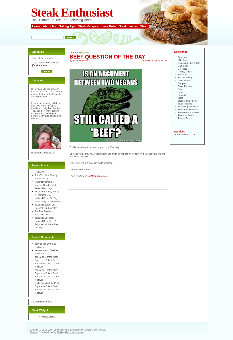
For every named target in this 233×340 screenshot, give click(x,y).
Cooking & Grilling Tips (189, 63)
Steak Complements (188, 101)
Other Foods (184, 80)
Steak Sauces (128, 26)
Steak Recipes (88, 26)
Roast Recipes (185, 86)
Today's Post (184, 118)
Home (36, 26)
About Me (49, 26)
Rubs (180, 89)
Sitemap (34, 332)
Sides (180, 98)
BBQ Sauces (184, 60)
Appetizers (183, 57)
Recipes (182, 83)
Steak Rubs (108, 26)
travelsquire (40, 250)
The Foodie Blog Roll (41, 301)
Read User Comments (153, 60)
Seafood (182, 95)
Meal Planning (185, 77)
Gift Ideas (182, 69)
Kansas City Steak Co (94, 330)
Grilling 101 (40, 172)
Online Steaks (49, 316)
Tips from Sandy (186, 115)
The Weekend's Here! (188, 112)
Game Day (183, 66)
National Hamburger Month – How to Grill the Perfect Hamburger (46, 185)
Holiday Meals (184, 72)
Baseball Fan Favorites (46, 208)
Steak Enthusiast (72, 12)
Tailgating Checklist (44, 218)
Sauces (181, 92)
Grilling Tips (67, 26)
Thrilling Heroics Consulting (70, 332)
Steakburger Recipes (188, 106)
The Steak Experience (188, 109)
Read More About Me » (42, 152)
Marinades (183, 74)
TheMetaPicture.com (97, 176)
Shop (143, 26)
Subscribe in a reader (42, 58)
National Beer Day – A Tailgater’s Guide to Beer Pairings (47, 224)
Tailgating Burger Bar (45, 205)
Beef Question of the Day (107, 57)
